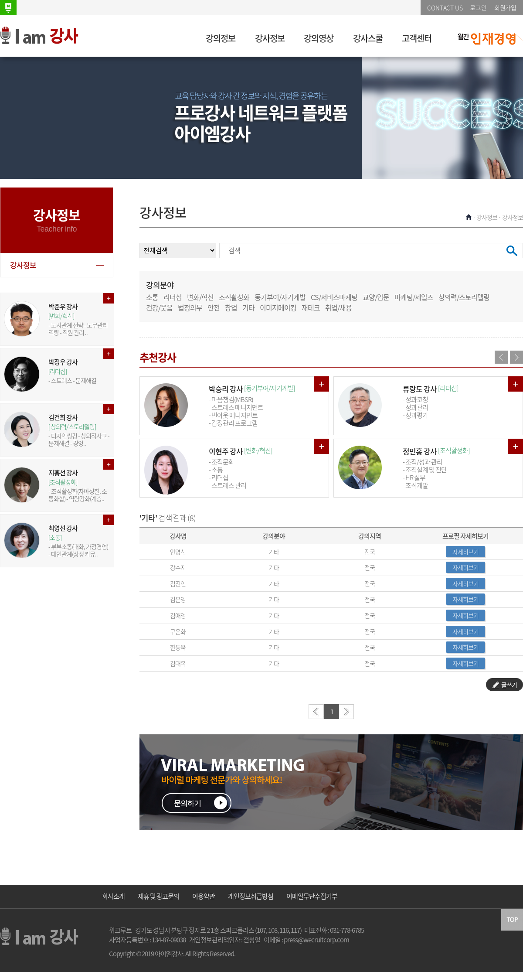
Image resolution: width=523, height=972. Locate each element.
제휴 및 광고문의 (158, 896)
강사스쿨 (368, 38)
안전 (213, 307)
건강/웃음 (159, 307)
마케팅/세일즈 (413, 297)
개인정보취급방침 (250, 896)
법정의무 (190, 307)
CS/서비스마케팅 (334, 297)
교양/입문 (376, 297)
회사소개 (113, 896)
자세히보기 (465, 551)
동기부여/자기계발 (280, 297)
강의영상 (318, 38)
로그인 (478, 7)
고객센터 (416, 38)
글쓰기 (504, 684)
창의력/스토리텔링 (463, 297)
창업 (231, 307)
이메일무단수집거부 (311, 896)
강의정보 (220, 38)
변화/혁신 (200, 297)
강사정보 (270, 38)
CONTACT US (444, 7)
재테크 (311, 307)
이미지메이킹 (278, 307)
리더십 (172, 297)
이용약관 (203, 896)
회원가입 (505, 7)
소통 (152, 297)
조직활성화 (234, 297)
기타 (248, 307)
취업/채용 (338, 307)
